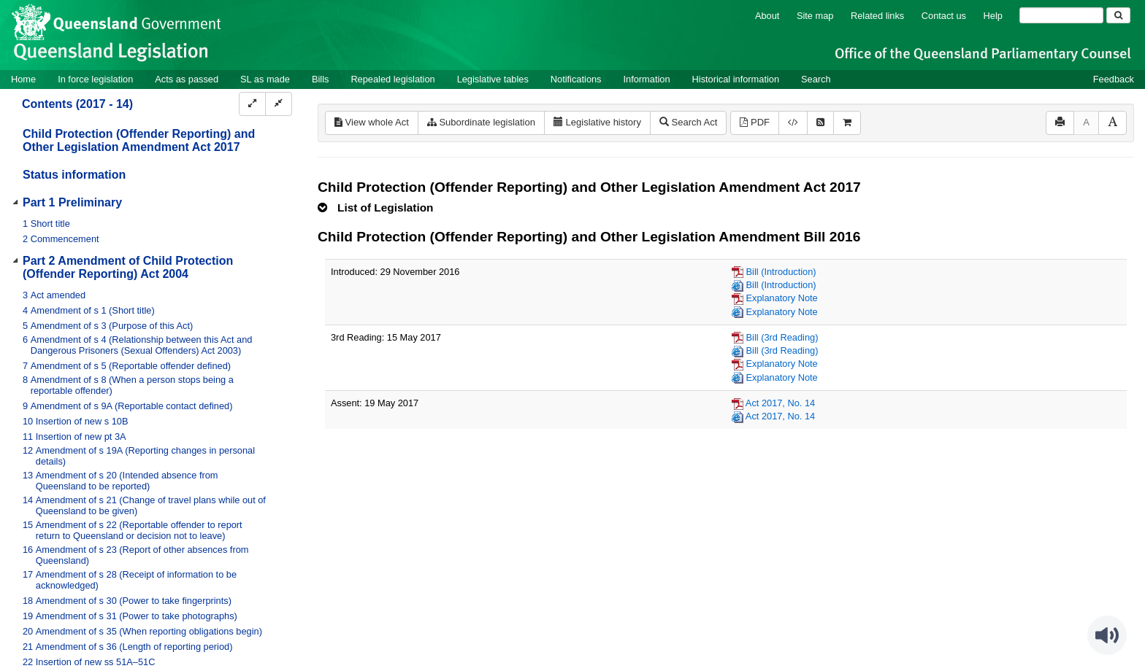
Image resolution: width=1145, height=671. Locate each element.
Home (23, 79)
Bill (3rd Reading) (782, 337)
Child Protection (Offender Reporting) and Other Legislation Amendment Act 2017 (139, 140)
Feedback (1113, 79)
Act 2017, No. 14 (780, 402)
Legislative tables (493, 79)
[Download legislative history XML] (793, 123)
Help (993, 15)
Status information (74, 174)
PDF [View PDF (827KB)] (755, 122)
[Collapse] (278, 104)
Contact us (944, 15)
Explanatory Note (782, 297)
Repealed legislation (392, 79)
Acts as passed (186, 79)
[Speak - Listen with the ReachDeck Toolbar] (1107, 635)
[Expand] (252, 104)
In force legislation (95, 79)
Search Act (688, 122)
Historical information (735, 79)
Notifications (576, 79)
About (767, 15)
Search (816, 79)
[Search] (1061, 15)
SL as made (265, 79)
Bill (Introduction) (781, 271)
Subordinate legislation (481, 122)
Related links (877, 15)
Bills (320, 79)
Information (647, 79)
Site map (815, 15)
